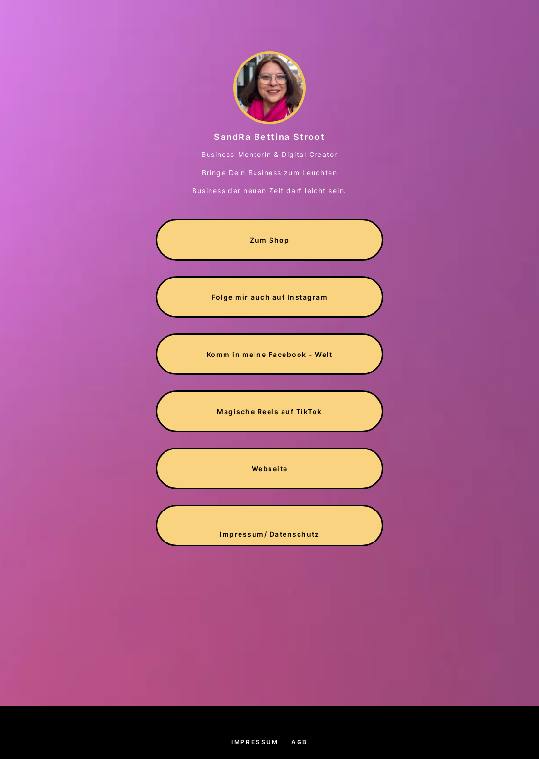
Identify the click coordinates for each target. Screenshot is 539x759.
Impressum (255, 741)
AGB (299, 741)
